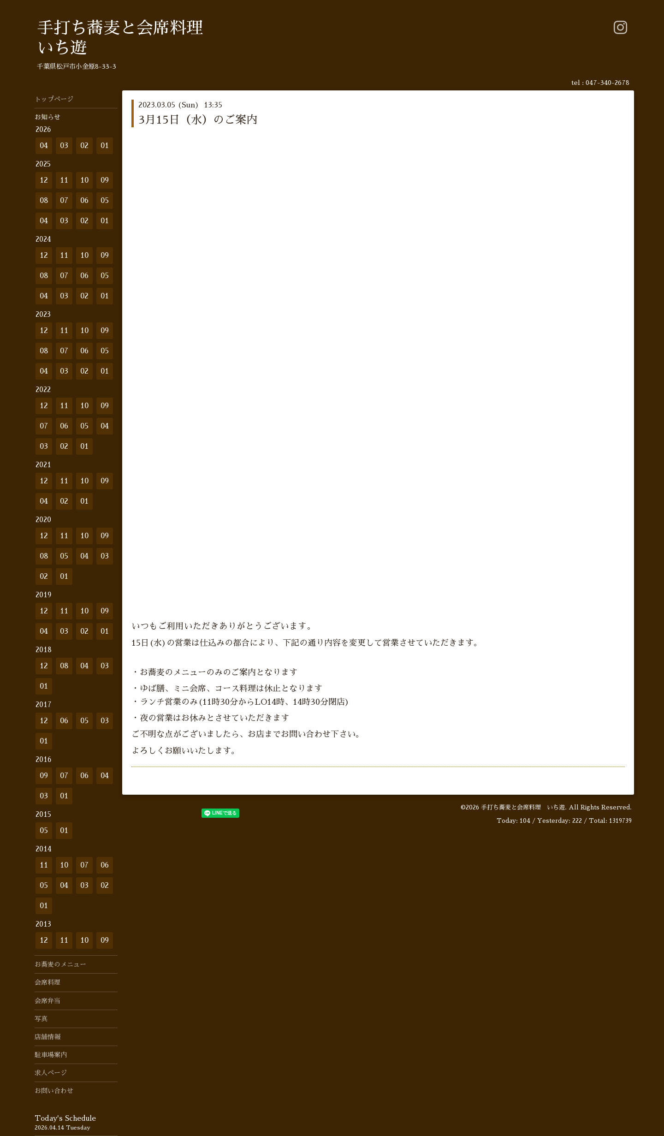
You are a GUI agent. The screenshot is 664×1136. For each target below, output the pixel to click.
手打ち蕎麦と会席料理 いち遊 (523, 807)
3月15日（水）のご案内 (197, 119)
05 (105, 200)
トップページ (54, 99)
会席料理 (47, 982)
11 (64, 180)
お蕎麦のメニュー (60, 964)
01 (105, 145)
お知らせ (47, 117)
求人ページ (51, 1073)
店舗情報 (47, 1037)
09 (105, 180)
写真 (41, 1019)
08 (44, 200)
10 (84, 180)
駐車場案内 (51, 1055)
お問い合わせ (54, 1091)
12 (44, 180)
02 (84, 145)
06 (84, 200)
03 (64, 145)
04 (44, 145)
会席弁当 (47, 1001)
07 (64, 200)
